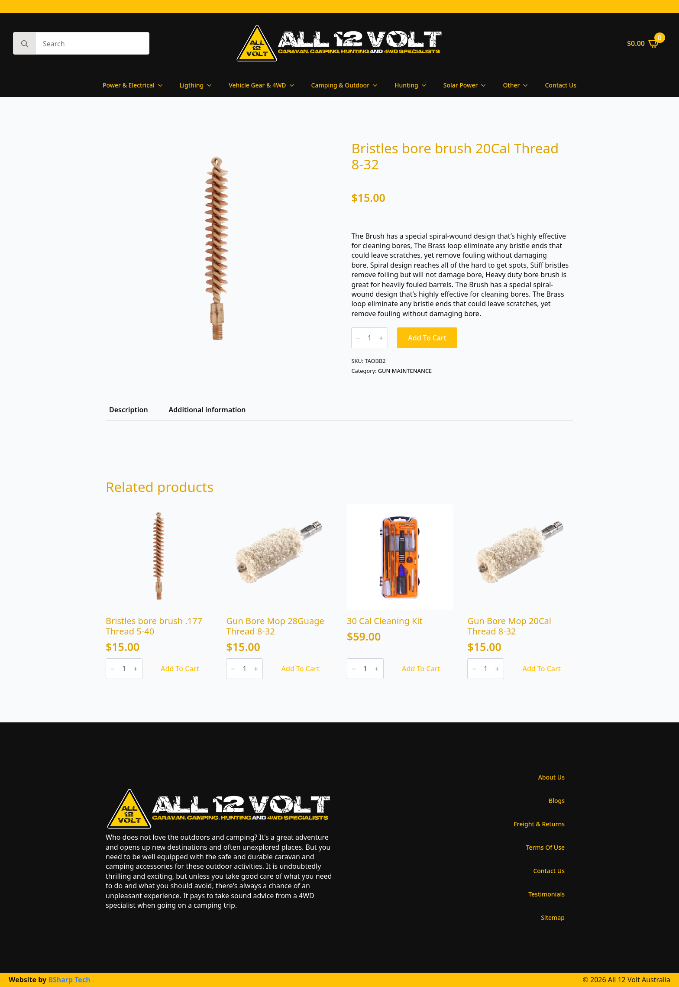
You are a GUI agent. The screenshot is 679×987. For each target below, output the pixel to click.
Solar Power (460, 85)
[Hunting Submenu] (426, 85)
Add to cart (427, 338)
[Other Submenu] (528, 85)
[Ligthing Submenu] (212, 85)
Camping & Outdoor (340, 85)
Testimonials (546, 894)
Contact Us (560, 85)
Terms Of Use (545, 847)
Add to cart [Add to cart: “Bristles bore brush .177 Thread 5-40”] (180, 668)
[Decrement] (358, 338)
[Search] (24, 43)
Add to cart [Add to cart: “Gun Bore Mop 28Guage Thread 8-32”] (300, 668)
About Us (551, 777)
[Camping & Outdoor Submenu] (377, 85)
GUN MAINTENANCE (405, 371)
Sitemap (553, 917)
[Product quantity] (369, 337)
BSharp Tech (69, 979)
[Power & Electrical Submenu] (163, 85)
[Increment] (381, 338)
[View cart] (643, 43)
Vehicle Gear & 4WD (257, 85)
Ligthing (192, 85)
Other (511, 85)
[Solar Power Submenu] (486, 85)
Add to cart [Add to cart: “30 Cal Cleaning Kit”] (421, 668)
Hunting (406, 85)
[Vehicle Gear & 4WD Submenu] (294, 85)
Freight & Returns (539, 824)
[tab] (129, 410)
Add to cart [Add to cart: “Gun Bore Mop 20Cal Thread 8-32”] (541, 668)
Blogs (557, 800)
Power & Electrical (129, 85)
